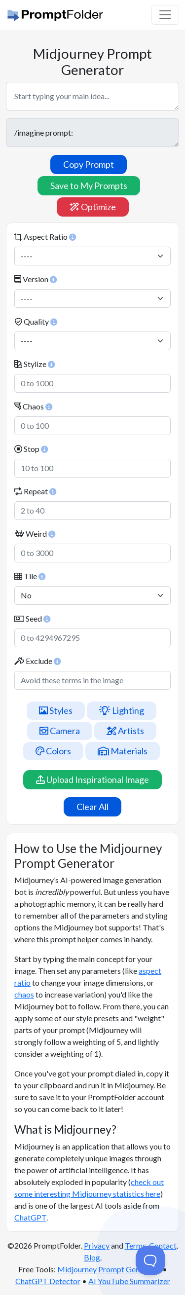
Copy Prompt (88, 164)
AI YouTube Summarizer (129, 1281)
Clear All (92, 806)
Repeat (35, 491)
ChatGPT (30, 1217)
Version (35, 279)
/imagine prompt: (92, 132)
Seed (32, 618)
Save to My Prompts (88, 185)
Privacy (97, 1245)
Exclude (37, 661)
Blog (92, 1257)
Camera (59, 730)
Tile (29, 576)
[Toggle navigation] (165, 15)
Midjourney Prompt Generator (109, 1269)
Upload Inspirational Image (92, 779)
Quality (35, 321)
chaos (24, 994)
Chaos (33, 406)
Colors (53, 750)
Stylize (34, 364)
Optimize (93, 206)
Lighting (121, 710)
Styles (56, 710)
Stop (31, 448)
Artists (125, 730)
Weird (34, 533)
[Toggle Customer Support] (150, 1260)
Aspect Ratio (45, 236)
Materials (123, 750)
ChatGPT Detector (47, 1281)
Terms (135, 1245)
